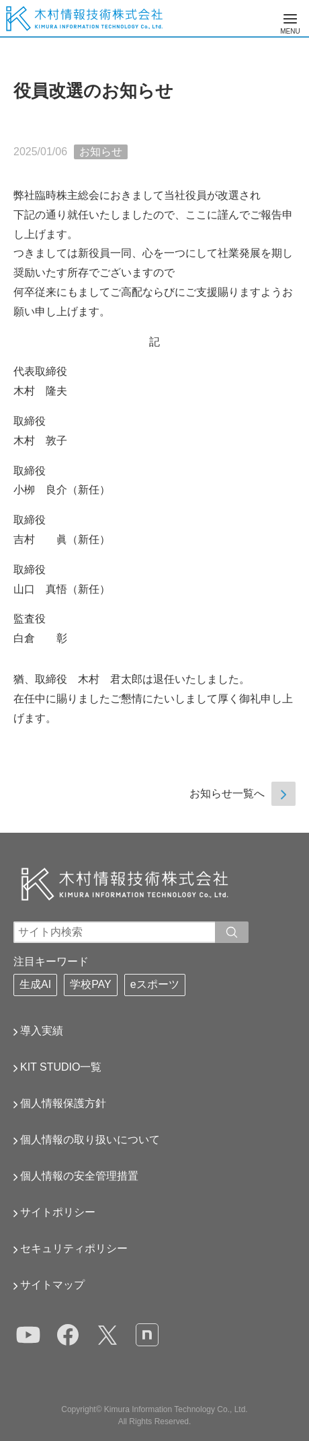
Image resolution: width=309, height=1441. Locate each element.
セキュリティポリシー (74, 1248)
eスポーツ (154, 984)
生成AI (35, 984)
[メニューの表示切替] (290, 19)
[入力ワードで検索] (232, 932)
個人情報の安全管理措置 (79, 1176)
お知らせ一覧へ (227, 793)
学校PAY (91, 984)
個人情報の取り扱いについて (90, 1139)
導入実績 (41, 1030)
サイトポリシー (57, 1212)
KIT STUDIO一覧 (61, 1067)
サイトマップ (52, 1284)
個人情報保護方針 (63, 1103)
